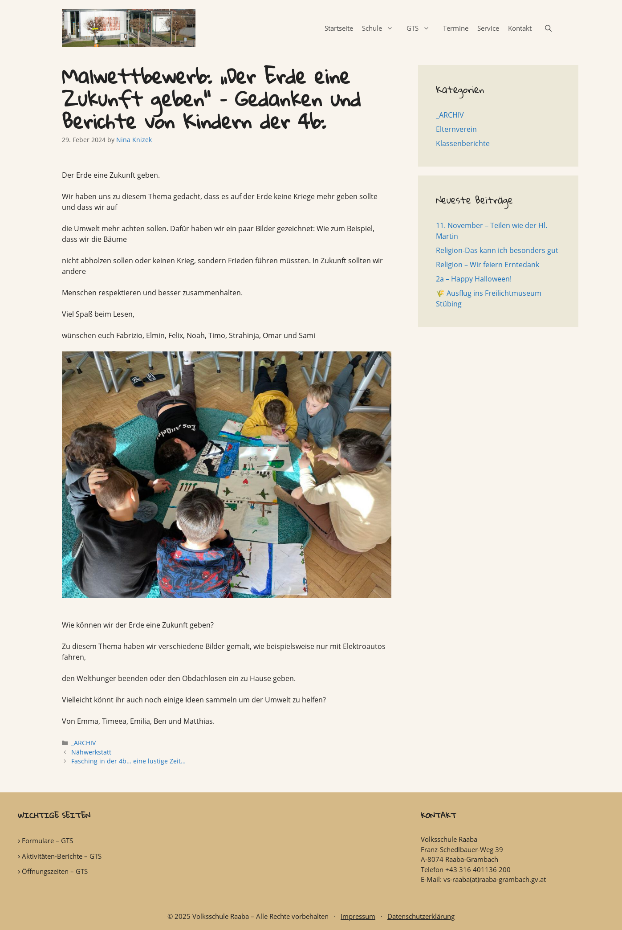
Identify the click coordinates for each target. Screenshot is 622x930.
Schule (382, 28)
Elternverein (456, 129)
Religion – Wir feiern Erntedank (487, 264)
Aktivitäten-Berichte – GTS (62, 856)
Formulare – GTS (47, 840)
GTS (423, 28)
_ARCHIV (83, 742)
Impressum (358, 916)
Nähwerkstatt (91, 752)
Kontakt (520, 28)
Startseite (339, 28)
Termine (455, 28)
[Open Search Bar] (548, 28)
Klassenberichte (463, 143)
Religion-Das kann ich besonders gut (497, 250)
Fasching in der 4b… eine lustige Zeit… (128, 761)
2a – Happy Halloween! (474, 279)
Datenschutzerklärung (421, 916)
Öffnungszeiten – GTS (55, 871)
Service (488, 28)
